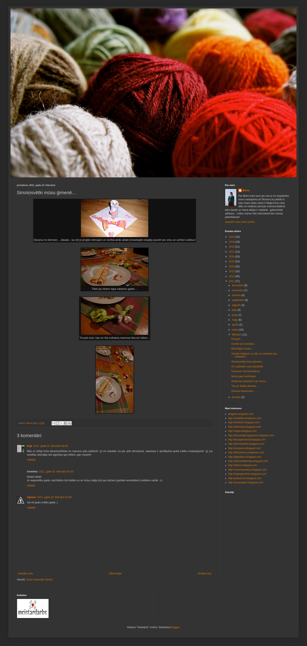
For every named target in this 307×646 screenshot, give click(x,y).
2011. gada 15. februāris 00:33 (56, 471)
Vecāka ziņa (204, 573)
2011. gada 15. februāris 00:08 (50, 445)
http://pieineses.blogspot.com (244, 426)
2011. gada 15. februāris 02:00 (54, 497)
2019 (232, 241)
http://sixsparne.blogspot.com (244, 448)
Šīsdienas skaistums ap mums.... (249, 381)
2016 (232, 256)
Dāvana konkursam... (243, 391)
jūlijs (235, 309)
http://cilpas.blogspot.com (242, 431)
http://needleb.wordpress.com (244, 418)
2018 (232, 246)
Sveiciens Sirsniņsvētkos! (245, 371)
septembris (238, 300)
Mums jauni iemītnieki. (243, 376)
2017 (232, 251)
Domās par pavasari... (243, 343)
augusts (236, 305)
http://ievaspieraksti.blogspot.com (246, 439)
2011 (232, 281)
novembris (238, 290)
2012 (232, 276)
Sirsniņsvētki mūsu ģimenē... (247, 361)
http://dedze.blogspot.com (242, 465)
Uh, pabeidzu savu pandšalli (247, 366)
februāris (237, 334)
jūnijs (235, 315)
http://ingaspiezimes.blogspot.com (247, 473)
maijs (235, 319)
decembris (238, 285)
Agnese (31, 497)
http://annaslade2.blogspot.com (245, 482)
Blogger (175, 627)
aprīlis (235, 324)
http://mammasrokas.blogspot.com (247, 469)
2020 (232, 236)
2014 (232, 266)
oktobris (236, 295)
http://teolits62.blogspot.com (243, 422)
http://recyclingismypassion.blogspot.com (251, 435)
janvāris (236, 397)
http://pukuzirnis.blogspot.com (245, 478)
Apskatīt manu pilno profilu (240, 221)
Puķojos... (236, 339)
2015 (232, 261)
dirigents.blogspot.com (240, 414)
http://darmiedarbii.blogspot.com (246, 443)
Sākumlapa (115, 573)
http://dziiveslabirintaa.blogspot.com (248, 461)
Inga (29, 445)
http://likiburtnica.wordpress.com (246, 452)
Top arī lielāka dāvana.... (245, 386)
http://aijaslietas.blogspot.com (244, 456)
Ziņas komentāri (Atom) (39, 579)
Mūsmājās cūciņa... (242, 348)
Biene (246, 190)
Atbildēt (31, 459)
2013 (232, 271)
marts (235, 329)
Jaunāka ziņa (25, 573)
